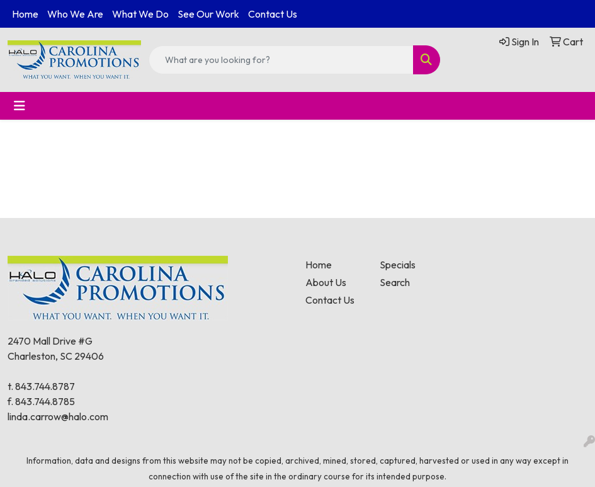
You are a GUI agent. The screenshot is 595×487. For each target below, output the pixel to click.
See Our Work (208, 14)
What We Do (140, 14)
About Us (325, 282)
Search (395, 282)
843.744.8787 (45, 386)
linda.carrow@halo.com (58, 416)
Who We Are (75, 14)
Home (25, 14)
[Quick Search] (281, 59)
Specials (398, 264)
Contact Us (272, 14)
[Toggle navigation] (19, 106)
